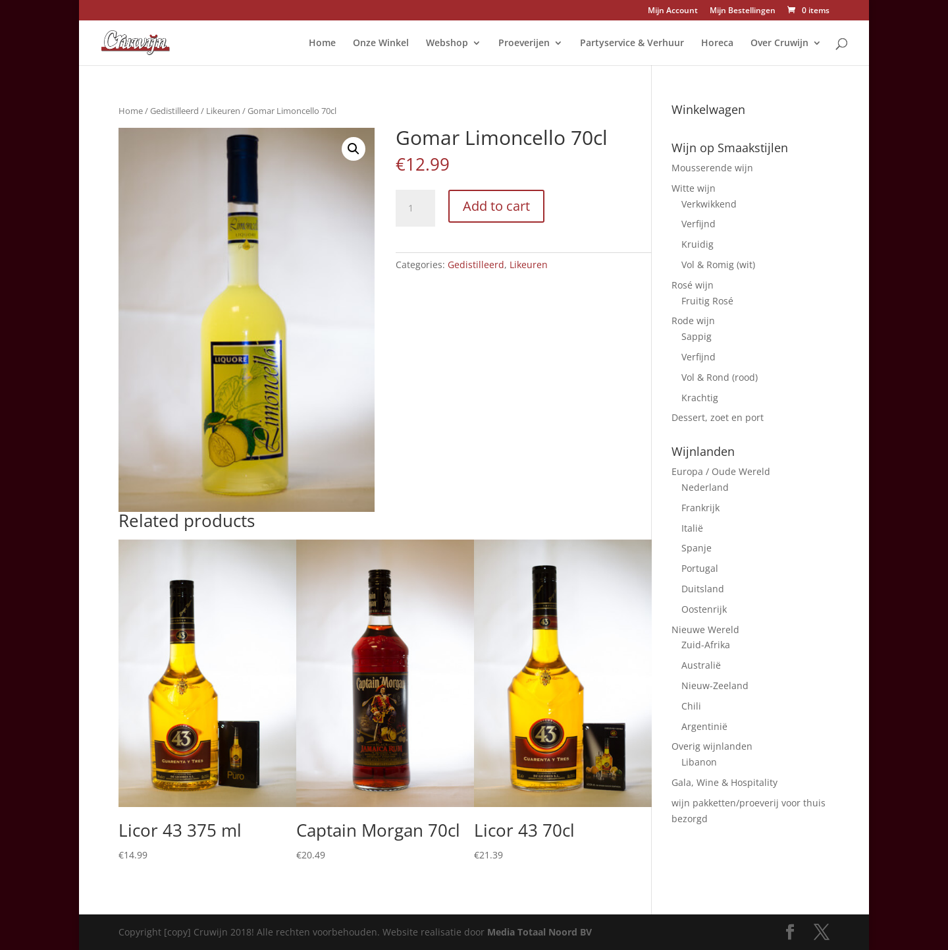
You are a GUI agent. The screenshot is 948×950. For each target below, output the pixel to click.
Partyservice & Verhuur (632, 43)
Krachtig (699, 397)
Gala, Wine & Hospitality (724, 782)
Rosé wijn (693, 285)
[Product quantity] (415, 208)
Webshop (447, 43)
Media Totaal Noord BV (539, 932)
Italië (692, 528)
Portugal (699, 568)
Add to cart (496, 206)
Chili (691, 706)
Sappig (696, 336)
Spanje (696, 548)
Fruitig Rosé (707, 300)
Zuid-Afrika (705, 644)
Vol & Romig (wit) (718, 264)
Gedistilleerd (174, 111)
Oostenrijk (704, 609)
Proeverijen (524, 43)
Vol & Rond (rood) (719, 377)
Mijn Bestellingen (743, 11)
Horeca (717, 43)
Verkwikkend (709, 204)
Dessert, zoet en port (718, 417)
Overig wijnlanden (712, 746)
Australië (701, 665)
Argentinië (704, 726)
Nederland (705, 487)
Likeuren (223, 111)
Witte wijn (694, 188)
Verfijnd (698, 223)
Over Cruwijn (779, 43)
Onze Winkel (381, 43)
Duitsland (702, 588)
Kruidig (697, 244)
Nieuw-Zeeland (715, 685)
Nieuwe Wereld (705, 629)
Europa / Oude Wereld (721, 471)
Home (322, 43)
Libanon (699, 762)
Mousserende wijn (712, 167)
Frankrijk (700, 507)
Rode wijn (693, 320)
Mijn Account (673, 11)
